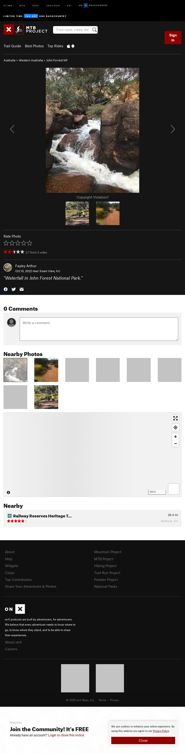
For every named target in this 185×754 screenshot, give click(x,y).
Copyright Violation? (93, 197)
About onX (13, 642)
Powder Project (106, 579)
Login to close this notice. (66, 735)
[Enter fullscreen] (175, 418)
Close (143, 740)
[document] (143, 734)
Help (8, 559)
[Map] (92, 455)
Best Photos (34, 46)
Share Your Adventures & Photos (30, 586)
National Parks (105, 586)
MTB (22, 5)
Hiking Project (105, 566)
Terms (102, 700)
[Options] (173, 489)
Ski (69, 5)
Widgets (11, 566)
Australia (9, 60)
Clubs (9, 573)
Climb (8, 5)
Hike (35, 5)
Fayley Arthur (25, 266)
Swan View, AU (49, 271)
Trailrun (53, 5)
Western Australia (31, 60)
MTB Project (103, 559)
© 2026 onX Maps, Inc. (80, 700)
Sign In (173, 37)
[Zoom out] (175, 443)
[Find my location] (175, 427)
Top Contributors (18, 579)
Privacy (114, 700)
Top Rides (55, 46)
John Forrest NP (57, 60)
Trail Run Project (107, 573)
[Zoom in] (175, 436)
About (10, 552)
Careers (11, 649)
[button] (6, 289)
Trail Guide (12, 46)
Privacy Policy (161, 731)
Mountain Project (107, 552)
